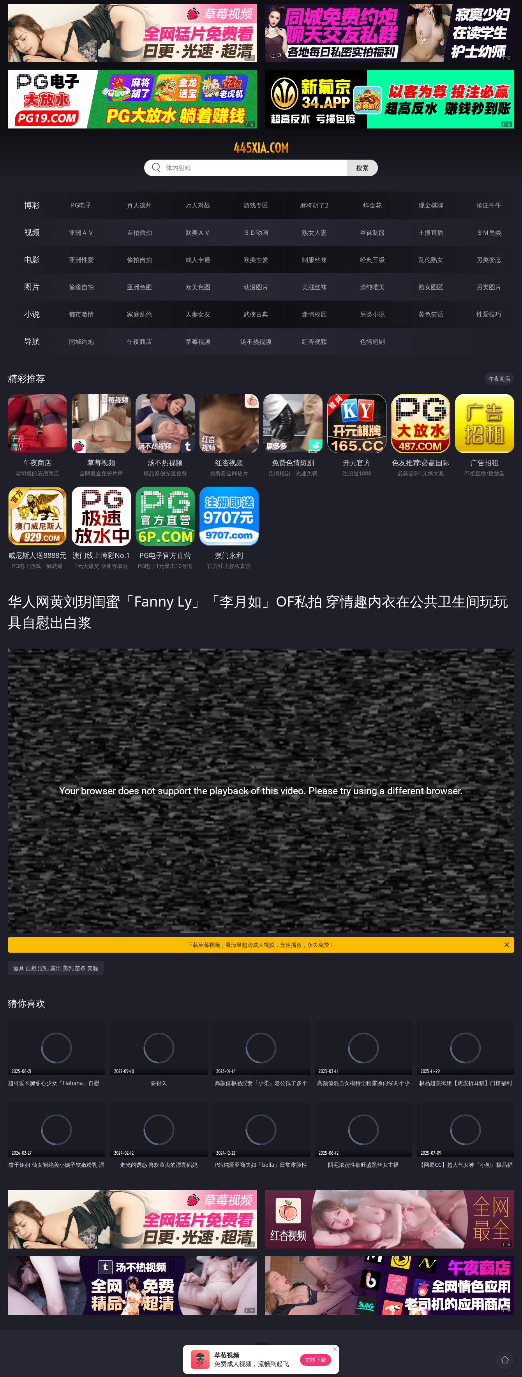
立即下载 (315, 1359)
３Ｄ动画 (255, 232)
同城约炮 (81, 341)
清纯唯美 (372, 287)
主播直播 (430, 232)
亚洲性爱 (81, 259)
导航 (32, 341)
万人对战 (197, 205)
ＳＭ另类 (488, 232)
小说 (32, 314)
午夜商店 (139, 341)
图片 (32, 286)
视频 (32, 232)
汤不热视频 (256, 341)
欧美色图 (197, 287)
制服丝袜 (314, 259)
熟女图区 (430, 287)
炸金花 (372, 205)
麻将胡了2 (314, 205)
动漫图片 (255, 287)
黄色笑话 (430, 314)
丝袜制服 (372, 232)
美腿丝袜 (314, 287)
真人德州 (139, 205)
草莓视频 (197, 341)
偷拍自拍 (139, 259)
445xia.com (261, 148)
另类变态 (488, 259)
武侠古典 (255, 314)
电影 (32, 259)
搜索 (362, 168)
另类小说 (372, 314)
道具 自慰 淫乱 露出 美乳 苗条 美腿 (55, 968)
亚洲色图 (139, 287)
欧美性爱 (255, 259)
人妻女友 (197, 314)
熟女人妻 (314, 232)
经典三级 (372, 259)
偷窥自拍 (81, 287)
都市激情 (81, 314)
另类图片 (488, 287)
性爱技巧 (488, 314)
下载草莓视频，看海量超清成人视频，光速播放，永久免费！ (348, 945)
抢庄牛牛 (488, 205)
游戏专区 (255, 205)
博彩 (32, 205)
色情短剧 (372, 341)
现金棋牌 (430, 205)
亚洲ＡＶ (81, 232)
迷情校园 (314, 314)
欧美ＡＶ (197, 232)
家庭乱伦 (139, 314)
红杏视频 (314, 341)
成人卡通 (197, 259)
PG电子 (81, 205)
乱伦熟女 (430, 259)
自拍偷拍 (139, 232)
